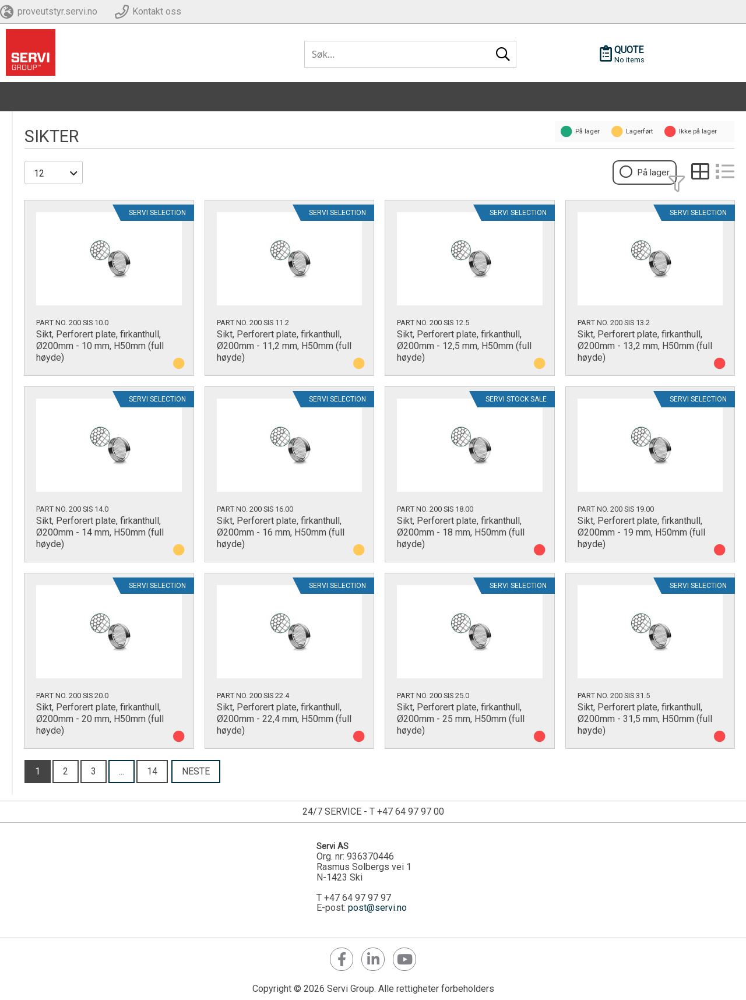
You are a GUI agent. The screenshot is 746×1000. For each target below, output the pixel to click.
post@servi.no (377, 907)
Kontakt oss (156, 11)
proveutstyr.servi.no (57, 11)
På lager (656, 172)
